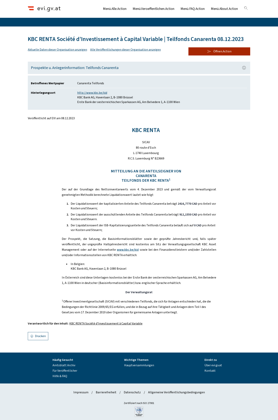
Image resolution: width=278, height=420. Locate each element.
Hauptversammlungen (139, 365)
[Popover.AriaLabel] (244, 68)
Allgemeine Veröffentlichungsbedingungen (176, 392)
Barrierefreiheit (106, 392)
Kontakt (210, 371)
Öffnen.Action (219, 51)
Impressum (80, 392)
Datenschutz (132, 392)
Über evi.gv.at (213, 365)
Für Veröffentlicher (65, 371)
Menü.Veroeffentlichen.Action (153, 8)
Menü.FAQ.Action (193, 8)
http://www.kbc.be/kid (92, 93)
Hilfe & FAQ (60, 376)
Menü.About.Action (224, 8)
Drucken (38, 336)
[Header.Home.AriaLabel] (44, 8)
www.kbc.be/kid (128, 250)
